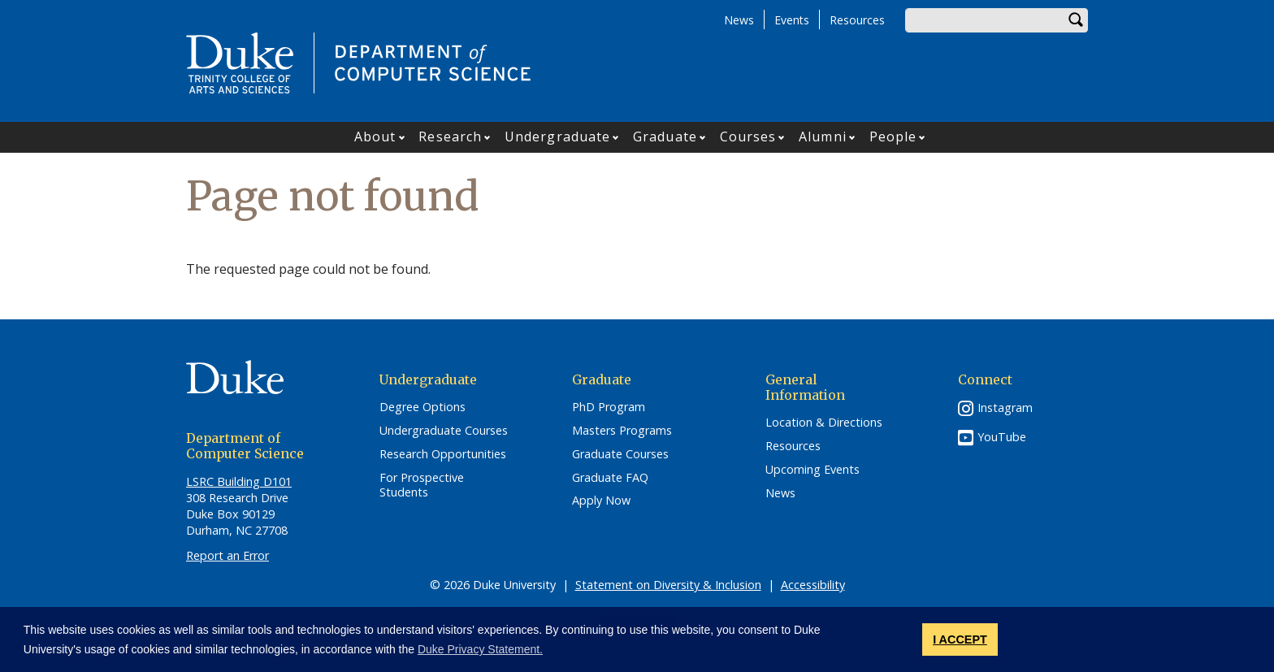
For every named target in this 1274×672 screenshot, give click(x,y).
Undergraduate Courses (443, 430)
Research (450, 136)
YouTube (1001, 436)
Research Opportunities (442, 454)
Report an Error (227, 555)
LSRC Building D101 (239, 481)
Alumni (823, 136)
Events (791, 20)
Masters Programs (622, 430)
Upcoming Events (812, 469)
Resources (857, 20)
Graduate (665, 136)
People (893, 136)
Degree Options (422, 407)
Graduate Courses (620, 454)
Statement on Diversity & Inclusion (668, 584)
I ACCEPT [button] (960, 639)
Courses (748, 136)
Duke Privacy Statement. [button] (480, 649)
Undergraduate (557, 136)
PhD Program (608, 407)
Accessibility (813, 584)
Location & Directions (823, 422)
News (739, 20)
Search (1076, 20)
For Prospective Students (421, 485)
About (375, 136)
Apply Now (601, 500)
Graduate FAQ (610, 477)
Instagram (1005, 407)
